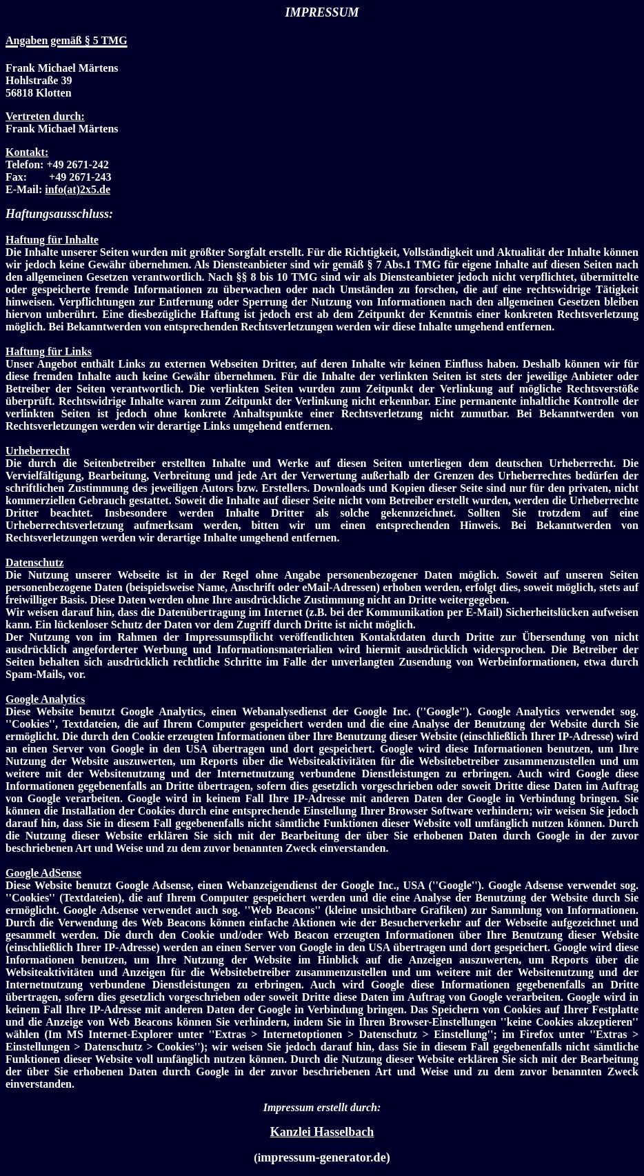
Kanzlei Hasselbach (322, 1132)
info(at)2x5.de (77, 189)
